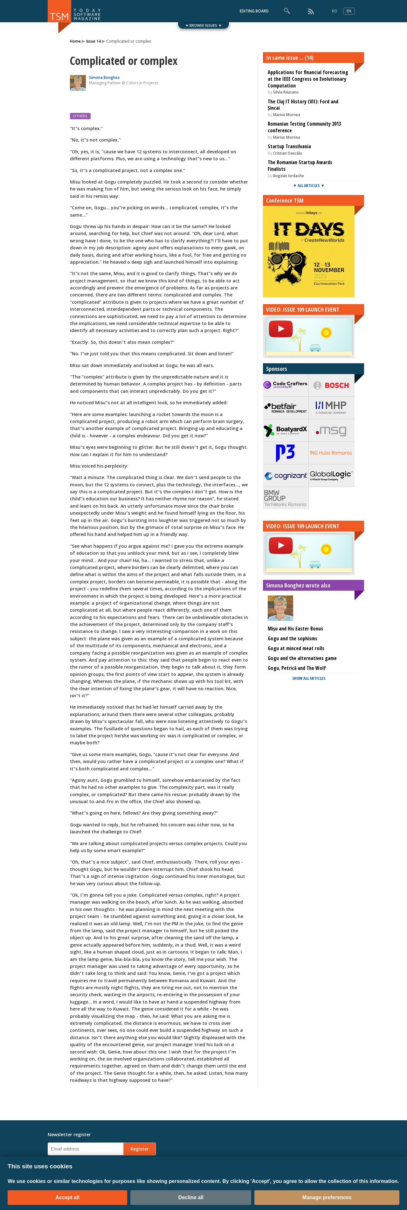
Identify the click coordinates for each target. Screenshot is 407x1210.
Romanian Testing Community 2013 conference (304, 127)
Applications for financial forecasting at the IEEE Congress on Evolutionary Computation (308, 79)
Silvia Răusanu (286, 92)
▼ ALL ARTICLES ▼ (309, 185)
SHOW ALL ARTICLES (308, 678)
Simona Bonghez (104, 77)
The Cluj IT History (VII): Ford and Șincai (303, 105)
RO (334, 11)
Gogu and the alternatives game (302, 658)
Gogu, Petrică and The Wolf (297, 667)
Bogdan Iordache (288, 175)
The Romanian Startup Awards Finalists (300, 165)
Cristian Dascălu (287, 153)
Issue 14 (93, 41)
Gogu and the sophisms (292, 638)
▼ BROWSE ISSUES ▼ (203, 25)
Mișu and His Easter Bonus (295, 628)
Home (75, 41)
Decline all (191, 1197)
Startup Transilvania (289, 146)
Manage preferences (327, 1197)
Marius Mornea (286, 114)
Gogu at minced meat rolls (296, 648)
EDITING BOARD (254, 11)
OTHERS (80, 116)
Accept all (67, 1197)
